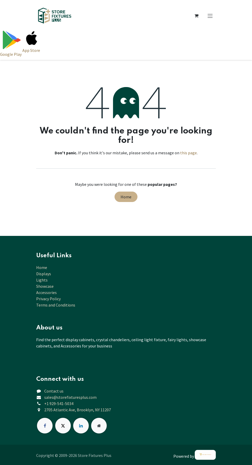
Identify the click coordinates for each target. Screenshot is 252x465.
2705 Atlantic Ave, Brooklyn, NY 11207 (77, 409)
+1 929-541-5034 (58, 403)
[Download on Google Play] (11, 43)
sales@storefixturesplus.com (70, 397)
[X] (63, 425)
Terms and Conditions (55, 305)
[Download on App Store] (31, 43)
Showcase (45, 286)
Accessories (46, 292)
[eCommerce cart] (196, 15)
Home (126, 196)
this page (188, 152)
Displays (43, 273)
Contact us (54, 391)
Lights (42, 280)
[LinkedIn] (81, 425)
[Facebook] (45, 425)
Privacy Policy (48, 298)
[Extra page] (99, 425)
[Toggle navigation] (210, 16)
